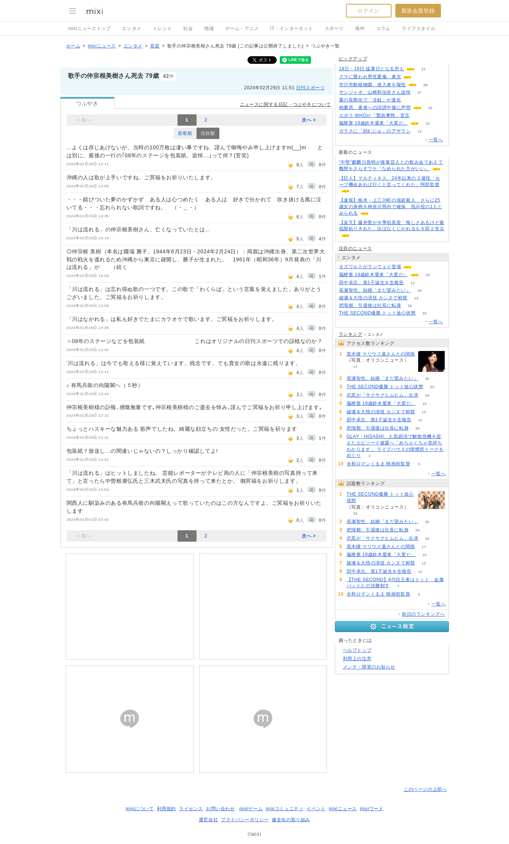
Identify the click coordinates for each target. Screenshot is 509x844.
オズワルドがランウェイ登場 (370, 266)
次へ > (309, 120)
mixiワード (372, 808)
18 (427, 395)
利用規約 (166, 808)
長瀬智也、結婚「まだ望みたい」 (375, 290)
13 (419, 131)
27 (419, 92)
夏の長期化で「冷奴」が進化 (370, 100)
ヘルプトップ (357, 650)
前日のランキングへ (423, 614)
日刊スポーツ (310, 87)
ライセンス (191, 808)
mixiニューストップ (89, 28)
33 (424, 313)
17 (355, 367)
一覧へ (436, 139)
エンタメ (131, 28)
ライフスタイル (418, 28)
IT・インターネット (291, 28)
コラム (383, 28)
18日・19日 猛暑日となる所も (371, 68)
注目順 (208, 133)
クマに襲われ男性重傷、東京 (370, 76)
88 (421, 77)
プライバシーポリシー (245, 819)
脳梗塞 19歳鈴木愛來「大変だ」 (373, 123)
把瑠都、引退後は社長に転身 (370, 305)
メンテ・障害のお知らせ (369, 667)
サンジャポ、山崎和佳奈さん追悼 (375, 92)
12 (413, 283)
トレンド (162, 28)
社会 (188, 28)
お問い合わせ (220, 808)
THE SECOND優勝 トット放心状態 (377, 313)
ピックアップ (353, 59)
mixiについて (139, 808)
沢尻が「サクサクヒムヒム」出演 (383, 395)
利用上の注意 (357, 658)
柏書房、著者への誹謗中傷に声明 (375, 107)
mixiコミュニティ (284, 808)
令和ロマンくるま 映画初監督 (379, 463)
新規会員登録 (418, 11)
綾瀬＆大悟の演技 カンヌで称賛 (373, 297)
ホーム (73, 46)
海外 (360, 28)
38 (425, 85)
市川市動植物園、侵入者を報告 (372, 84)
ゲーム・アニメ (242, 28)
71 (418, 116)
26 (419, 290)
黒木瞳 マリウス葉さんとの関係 (381, 354)
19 (430, 108)
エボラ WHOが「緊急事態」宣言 (374, 115)
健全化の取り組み (291, 819)
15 (427, 123)
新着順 (185, 133)
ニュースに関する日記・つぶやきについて (285, 104)
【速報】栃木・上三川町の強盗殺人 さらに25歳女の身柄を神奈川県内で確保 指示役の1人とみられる (390, 207)
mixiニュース (102, 46)
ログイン (368, 11)
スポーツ (334, 28)
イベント (315, 808)
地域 (209, 28)
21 (424, 69)
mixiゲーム (251, 808)
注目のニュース (355, 248)
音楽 (155, 46)
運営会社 (208, 819)
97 (410, 100)
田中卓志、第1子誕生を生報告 (371, 282)
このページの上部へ (425, 789)
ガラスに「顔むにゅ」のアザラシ (375, 131)
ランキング (351, 334)
